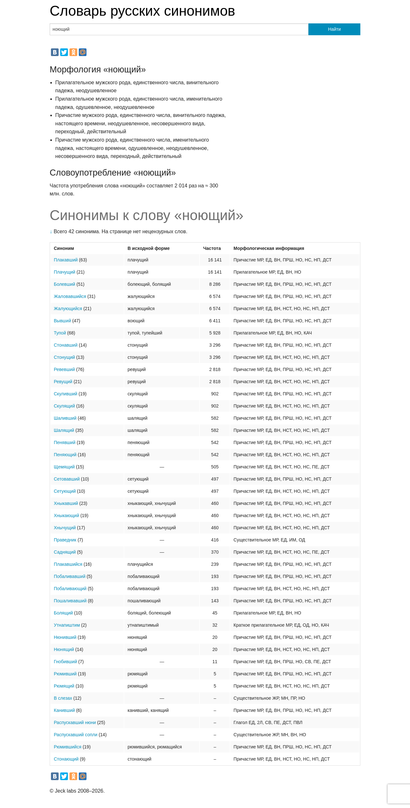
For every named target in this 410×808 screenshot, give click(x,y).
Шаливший (65, 418)
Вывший (62, 320)
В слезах (63, 698)
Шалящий (64, 430)
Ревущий (63, 381)
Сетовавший (67, 479)
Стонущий (64, 357)
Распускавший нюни (75, 722)
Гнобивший (65, 661)
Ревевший (64, 369)
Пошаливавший (70, 600)
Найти (334, 29)
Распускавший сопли (75, 734)
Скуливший (65, 393)
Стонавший (66, 345)
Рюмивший (65, 673)
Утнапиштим (67, 625)
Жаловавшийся (70, 296)
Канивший (64, 710)
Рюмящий (64, 685)
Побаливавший (70, 576)
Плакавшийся (68, 564)
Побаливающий (70, 588)
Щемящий (64, 466)
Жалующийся (68, 308)
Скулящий (64, 405)
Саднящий (65, 552)
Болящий (63, 612)
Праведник (65, 539)
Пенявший (64, 442)
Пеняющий (65, 454)
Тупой (60, 332)
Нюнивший (65, 637)
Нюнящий (64, 649)
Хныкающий (66, 515)
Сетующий (65, 491)
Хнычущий (65, 527)
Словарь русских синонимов (142, 11)
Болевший (64, 284)
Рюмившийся (67, 746)
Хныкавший (66, 503)
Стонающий (66, 759)
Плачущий (64, 272)
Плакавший (66, 259)
